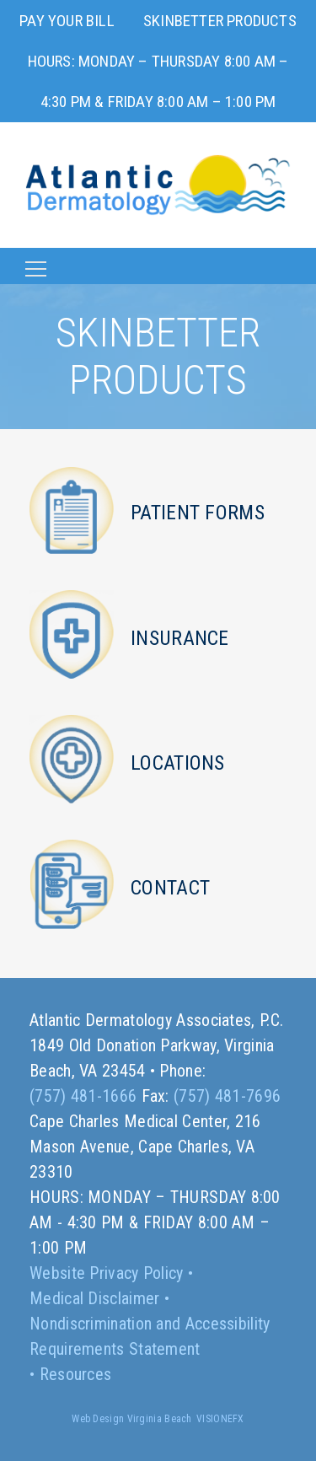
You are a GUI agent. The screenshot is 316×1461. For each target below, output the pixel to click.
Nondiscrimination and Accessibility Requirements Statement (149, 1336)
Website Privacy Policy (106, 1273)
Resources (76, 1374)
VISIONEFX (220, 1419)
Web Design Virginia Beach (132, 1419)
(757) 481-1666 (83, 1096)
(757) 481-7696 (227, 1096)
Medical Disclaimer (94, 1298)
